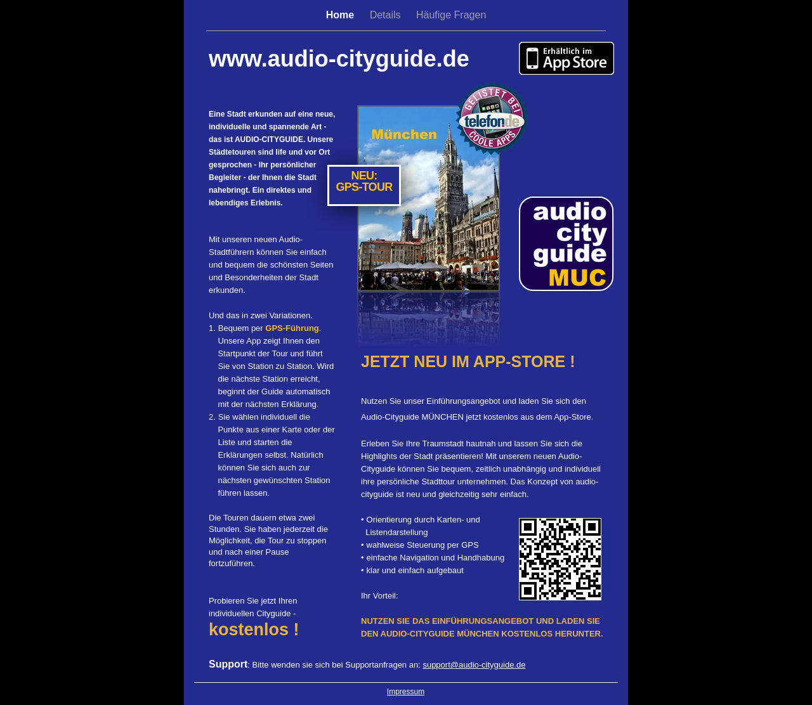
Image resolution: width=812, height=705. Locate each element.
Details (386, 15)
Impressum (405, 691)
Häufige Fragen (451, 15)
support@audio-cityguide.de (473, 664)
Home (341, 15)
